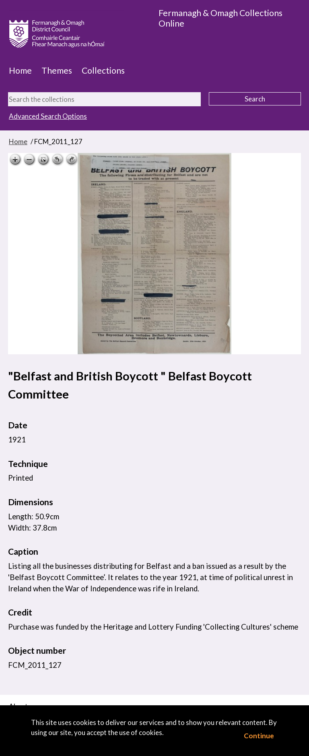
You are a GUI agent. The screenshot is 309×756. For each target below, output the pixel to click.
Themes (56, 70)
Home (20, 70)
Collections (103, 70)
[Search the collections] (104, 99)
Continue (259, 735)
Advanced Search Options (48, 116)
